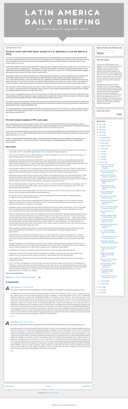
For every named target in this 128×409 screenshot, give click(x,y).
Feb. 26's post (19, 63)
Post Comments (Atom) (52, 393)
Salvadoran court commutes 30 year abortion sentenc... (109, 225)
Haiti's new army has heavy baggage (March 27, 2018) (108, 181)
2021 (100, 127)
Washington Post (85, 67)
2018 (100, 135)
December (103, 137)
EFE (45, 161)
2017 (100, 287)
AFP (41, 157)
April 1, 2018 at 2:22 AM (26, 287)
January (103, 283)
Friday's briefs (38, 90)
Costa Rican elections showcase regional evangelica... (107, 166)
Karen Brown (14, 287)
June (102, 154)
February (103, 281)
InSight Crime (56, 255)
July (101, 151)
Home (48, 386)
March (102, 162)
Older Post (86, 386)
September (104, 146)
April (102, 159)
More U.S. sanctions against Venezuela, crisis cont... (109, 207)
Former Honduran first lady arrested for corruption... (108, 276)
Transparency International (39, 150)
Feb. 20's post (71, 216)
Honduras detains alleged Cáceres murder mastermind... (108, 265)
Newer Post (10, 386)
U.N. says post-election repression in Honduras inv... (108, 232)
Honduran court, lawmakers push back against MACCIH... (108, 202)
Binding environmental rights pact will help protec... (107, 254)
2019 (100, 132)
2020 (100, 130)
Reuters (36, 170)
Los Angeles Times (59, 70)
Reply (12, 316)
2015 (100, 292)
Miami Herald (15, 245)
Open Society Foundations (106, 74)
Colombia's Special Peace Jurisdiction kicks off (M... (108, 216)
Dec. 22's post (18, 133)
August (102, 148)
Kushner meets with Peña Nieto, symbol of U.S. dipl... (108, 248)
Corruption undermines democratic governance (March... (108, 187)
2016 (100, 290)
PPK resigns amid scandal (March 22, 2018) (108, 197)
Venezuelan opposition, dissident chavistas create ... (109, 242)
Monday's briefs (68, 255)
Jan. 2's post (21, 135)
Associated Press (34, 197)
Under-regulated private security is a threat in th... (108, 176)
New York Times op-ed (68, 190)
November (103, 140)
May (102, 157)
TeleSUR (12, 142)
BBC (45, 72)
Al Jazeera (70, 202)
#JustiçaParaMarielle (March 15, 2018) (106, 220)
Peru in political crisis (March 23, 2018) (106, 192)
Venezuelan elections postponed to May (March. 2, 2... (106, 271)
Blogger (74, 405)
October (103, 143)
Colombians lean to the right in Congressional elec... (109, 237)
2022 (100, 124)
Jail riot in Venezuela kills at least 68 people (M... (108, 171)
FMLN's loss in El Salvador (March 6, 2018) (108, 260)
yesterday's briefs (58, 127)
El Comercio (45, 127)
